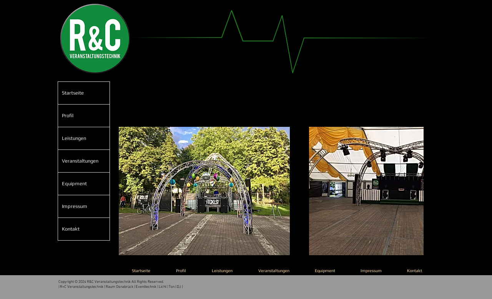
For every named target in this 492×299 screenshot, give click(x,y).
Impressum (74, 206)
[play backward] (128, 191)
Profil (67, 115)
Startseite (73, 93)
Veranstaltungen (80, 161)
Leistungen (74, 138)
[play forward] (414, 191)
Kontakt (71, 229)
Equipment (74, 183)
